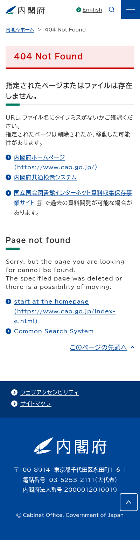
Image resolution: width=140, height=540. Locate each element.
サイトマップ (35, 403)
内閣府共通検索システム (45, 177)
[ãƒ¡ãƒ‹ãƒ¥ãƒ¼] (130, 9)
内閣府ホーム (20, 29)
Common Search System (54, 331)
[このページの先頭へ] (128, 502)
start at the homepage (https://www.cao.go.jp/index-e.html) (65, 311)
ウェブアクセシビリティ (49, 392)
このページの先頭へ (98, 347)
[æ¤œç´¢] (111, 9)
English (92, 9)
